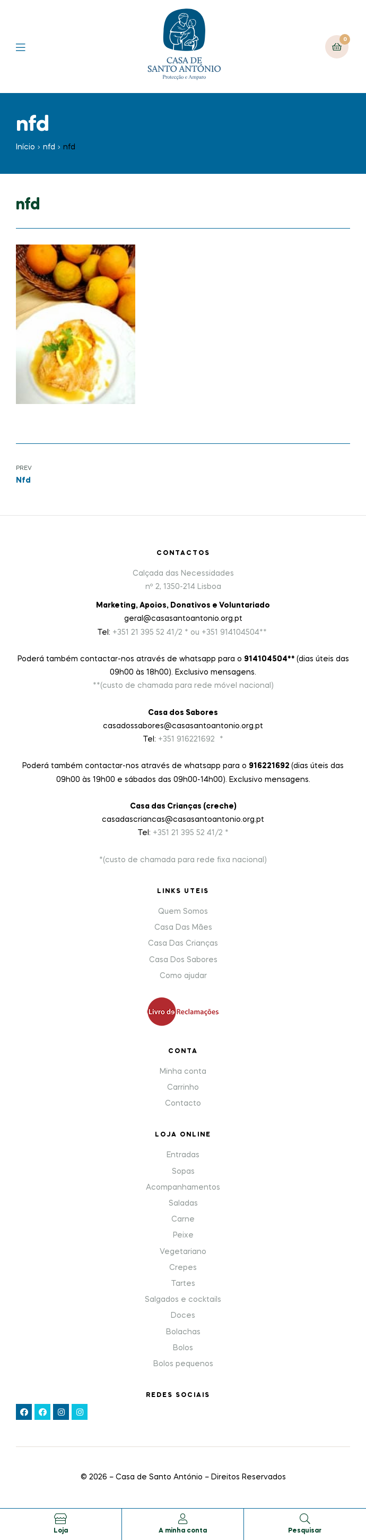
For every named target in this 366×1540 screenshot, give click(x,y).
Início (25, 147)
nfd (49, 147)
